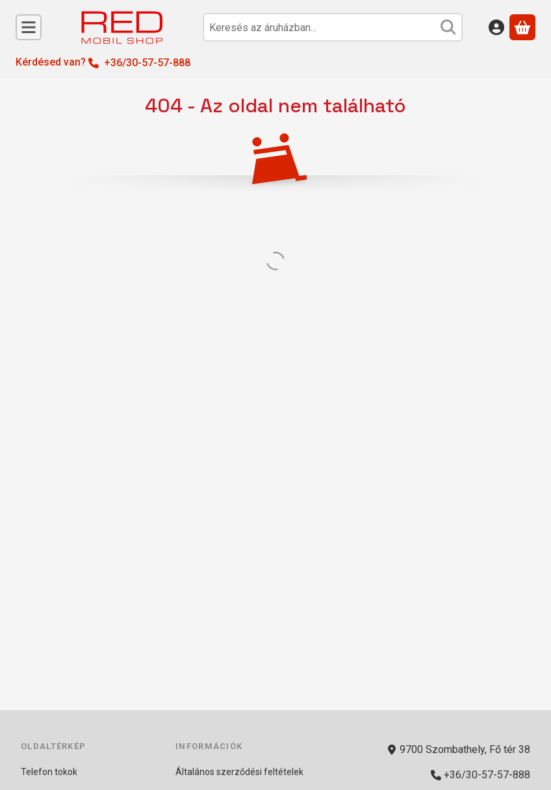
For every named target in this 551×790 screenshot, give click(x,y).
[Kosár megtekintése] (522, 27)
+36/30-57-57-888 (147, 62)
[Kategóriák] (29, 27)
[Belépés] (496, 27)
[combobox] (333, 27)
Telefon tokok (49, 772)
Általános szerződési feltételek (239, 772)
